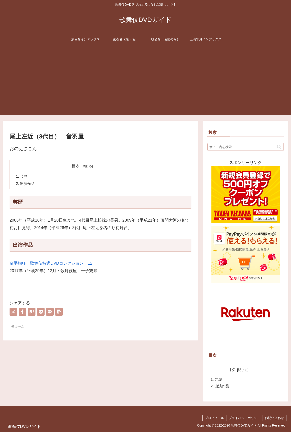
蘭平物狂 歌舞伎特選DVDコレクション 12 (51, 263)
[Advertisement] (145, 83)
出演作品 (27, 184)
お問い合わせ (274, 418)
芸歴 (23, 176)
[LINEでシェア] (50, 312)
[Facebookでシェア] (22, 312)
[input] (245, 147)
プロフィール (213, 418)
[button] (59, 312)
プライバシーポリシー (244, 418)
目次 (76, 166)
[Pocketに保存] (41, 312)
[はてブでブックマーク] (31, 312)
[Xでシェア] (13, 312)
